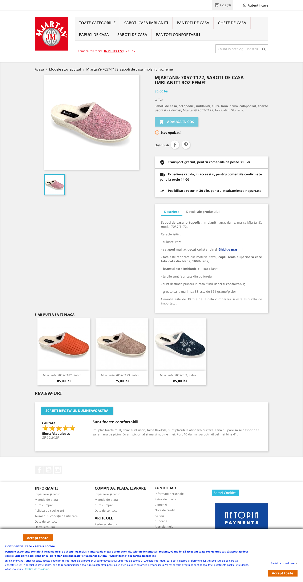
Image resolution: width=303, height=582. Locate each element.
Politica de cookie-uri (37, 569)
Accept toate (37, 537)
